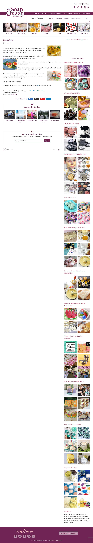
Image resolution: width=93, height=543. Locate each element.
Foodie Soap (8, 40)
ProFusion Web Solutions (55, 540)
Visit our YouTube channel (77, 58)
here (38, 85)
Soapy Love (48, 67)
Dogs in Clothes (9, 120)
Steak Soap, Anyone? (54, 120)
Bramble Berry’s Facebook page (38, 90)
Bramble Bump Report (32, 120)
